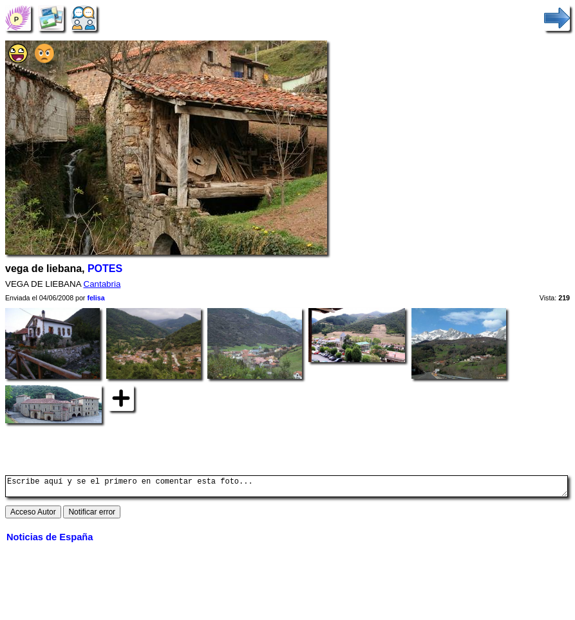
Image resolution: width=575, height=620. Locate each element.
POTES (105, 268)
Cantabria (102, 284)
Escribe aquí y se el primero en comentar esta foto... (286, 488)
